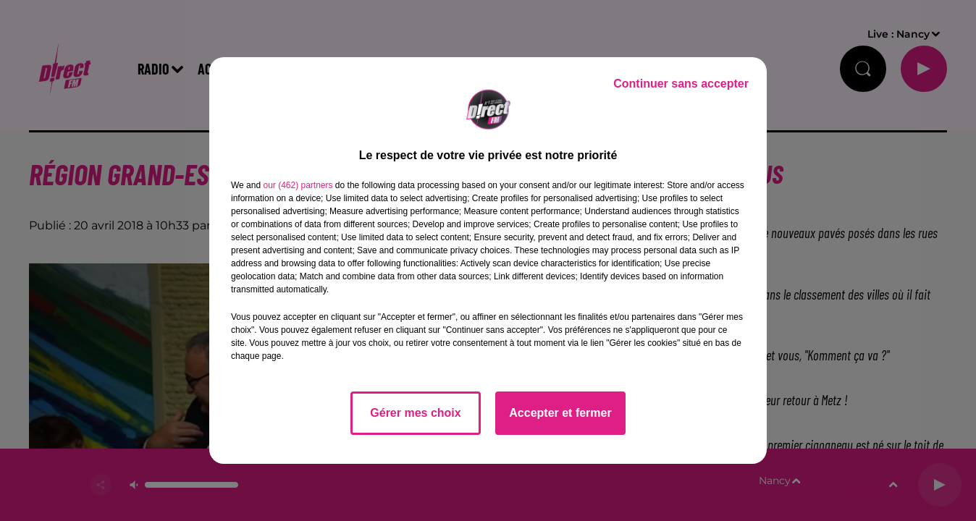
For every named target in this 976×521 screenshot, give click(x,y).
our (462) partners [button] (297, 185)
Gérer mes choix (415, 413)
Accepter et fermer (560, 413)
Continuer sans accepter (681, 83)
